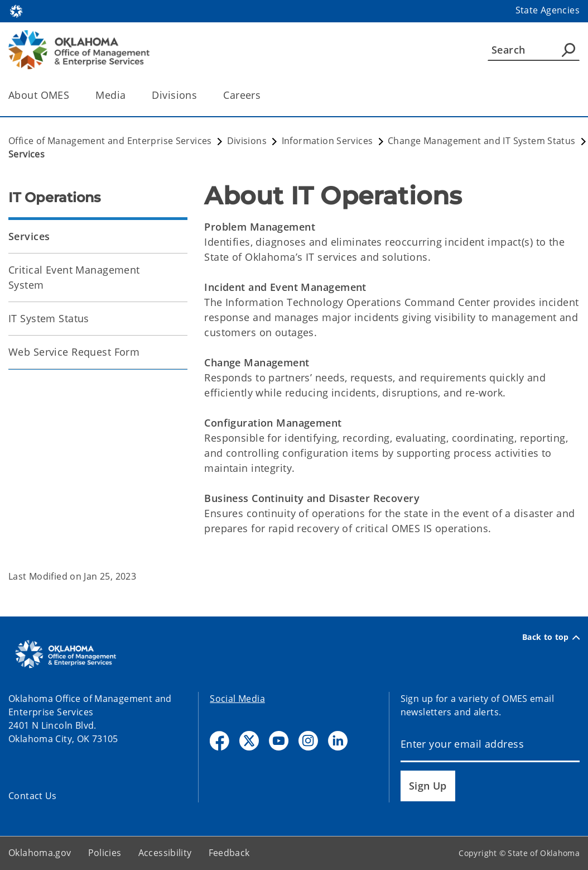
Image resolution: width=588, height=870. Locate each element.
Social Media (237, 698)
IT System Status (48, 318)
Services (29, 236)
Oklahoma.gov (39, 853)
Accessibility (165, 853)
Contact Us (32, 796)
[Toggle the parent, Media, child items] (129, 95)
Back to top (551, 637)
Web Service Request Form (73, 351)
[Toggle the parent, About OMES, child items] (72, 95)
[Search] (534, 50)
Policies (105, 853)
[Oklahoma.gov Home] (16, 10)
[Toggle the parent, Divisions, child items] (200, 95)
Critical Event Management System (74, 277)
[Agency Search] (568, 50)
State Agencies (547, 10)
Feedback (229, 853)
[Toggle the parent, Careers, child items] (264, 95)
